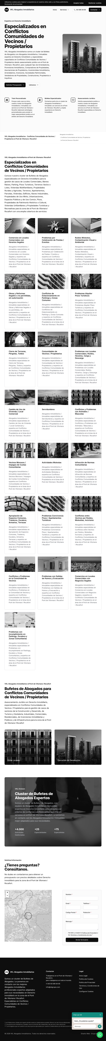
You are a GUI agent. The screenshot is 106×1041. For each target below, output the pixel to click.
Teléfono (86, 903)
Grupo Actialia (96, 1034)
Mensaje (69, 921)
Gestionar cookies (95, 3)
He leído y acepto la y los (83, 934)
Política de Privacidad (89, 933)
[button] (28, 916)
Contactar (95, 10)
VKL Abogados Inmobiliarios (19, 10)
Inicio (55, 10)
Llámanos (33, 85)
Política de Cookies (86, 979)
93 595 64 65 (80, 10)
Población (87, 912)
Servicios (64, 10)
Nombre (69, 894)
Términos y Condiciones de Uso (81, 935)
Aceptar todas (78, 3)
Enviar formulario (82, 940)
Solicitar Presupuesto (15, 85)
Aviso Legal (83, 976)
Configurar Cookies (86, 991)
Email (68, 903)
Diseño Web (85, 1034)
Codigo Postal (71, 912)
